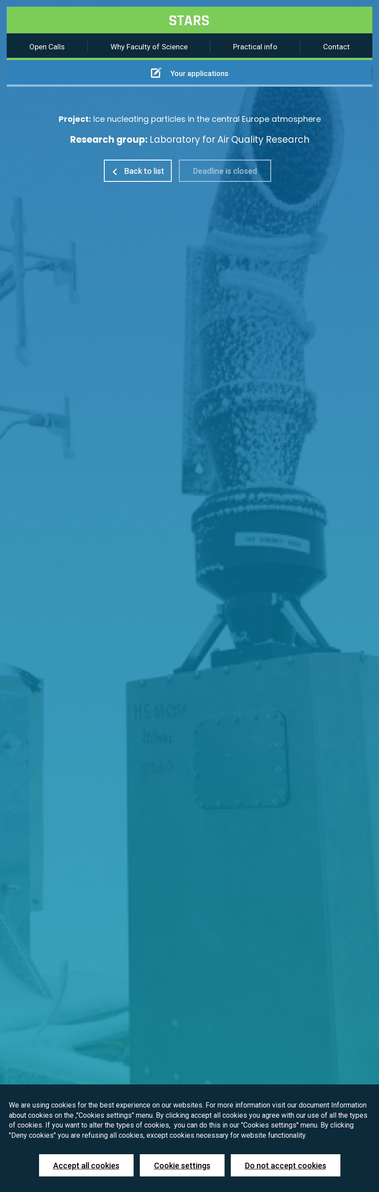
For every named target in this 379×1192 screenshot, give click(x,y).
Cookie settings (182, 1165)
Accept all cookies (86, 1165)
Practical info (255, 46)
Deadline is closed (225, 171)
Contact (336, 46)
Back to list (137, 171)
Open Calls (47, 46)
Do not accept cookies (285, 1165)
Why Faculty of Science (149, 46)
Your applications (190, 72)
